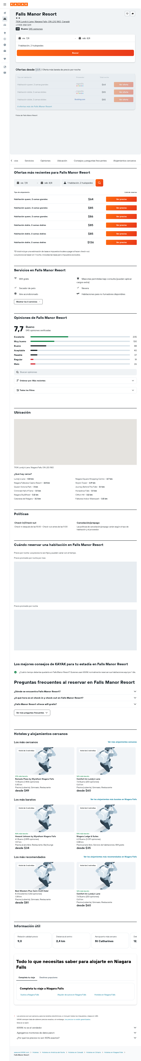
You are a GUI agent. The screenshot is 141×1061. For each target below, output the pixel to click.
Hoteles (36, 1052)
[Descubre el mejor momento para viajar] (4, 45)
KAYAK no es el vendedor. (77, 1027)
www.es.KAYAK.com (21, 1052)
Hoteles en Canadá (75, 1052)
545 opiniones (36, 28)
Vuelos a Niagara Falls (29, 994)
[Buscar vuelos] (4, 13)
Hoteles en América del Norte (53, 1052)
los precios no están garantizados (77, 1019)
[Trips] (4, 59)
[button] (5, 4)
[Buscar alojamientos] (4, 19)
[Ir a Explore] (4, 33)
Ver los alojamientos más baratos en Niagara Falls (113, 799)
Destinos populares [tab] (48, 977)
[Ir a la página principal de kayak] (19, 4)
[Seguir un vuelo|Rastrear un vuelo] (4, 39)
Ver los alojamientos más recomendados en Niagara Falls (110, 856)
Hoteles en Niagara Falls (104, 994)
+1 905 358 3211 (23, 24)
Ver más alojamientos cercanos (122, 742)
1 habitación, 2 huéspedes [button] (30, 45)
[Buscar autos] (4, 25)
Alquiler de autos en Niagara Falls (71, 994)
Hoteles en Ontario (93, 1052)
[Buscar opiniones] (78, 372)
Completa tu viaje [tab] (27, 977)
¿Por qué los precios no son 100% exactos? (77, 1038)
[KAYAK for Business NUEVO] (4, 51)
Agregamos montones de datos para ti (77, 1032)
